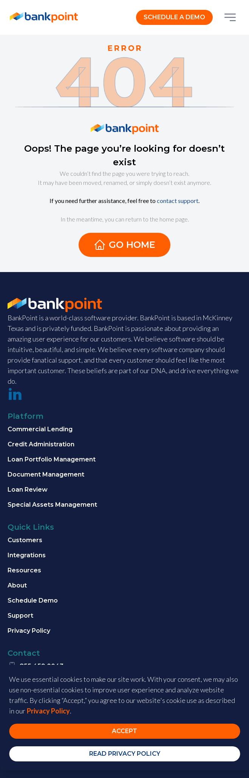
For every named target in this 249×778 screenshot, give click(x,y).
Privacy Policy (29, 630)
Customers (25, 540)
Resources (24, 570)
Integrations (27, 555)
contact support (177, 200)
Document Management (46, 474)
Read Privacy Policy (124, 753)
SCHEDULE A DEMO (174, 17)
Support (20, 615)
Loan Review (28, 489)
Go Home (124, 245)
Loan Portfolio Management (52, 459)
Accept (124, 731)
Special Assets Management (52, 504)
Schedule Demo (33, 600)
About (17, 585)
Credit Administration (41, 444)
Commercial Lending (40, 429)
